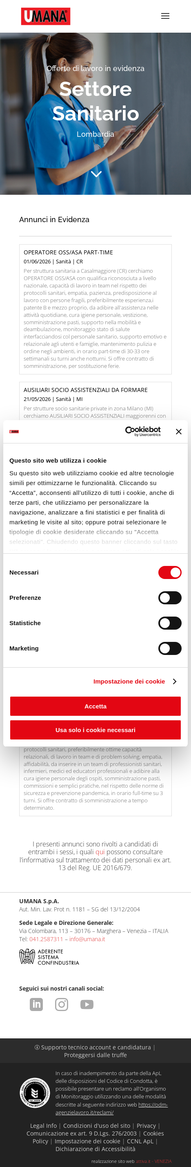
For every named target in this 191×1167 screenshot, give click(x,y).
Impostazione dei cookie (129, 681)
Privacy (146, 1125)
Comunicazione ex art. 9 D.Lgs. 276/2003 (82, 1133)
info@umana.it (87, 939)
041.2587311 (46, 939)
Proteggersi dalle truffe (95, 1055)
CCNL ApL (140, 1141)
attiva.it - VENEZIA (154, 1161)
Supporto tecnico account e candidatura (94, 1047)
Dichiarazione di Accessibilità (95, 1149)
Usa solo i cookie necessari (95, 729)
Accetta (95, 706)
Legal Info (43, 1125)
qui (100, 851)
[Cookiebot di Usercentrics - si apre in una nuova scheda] (125, 431)
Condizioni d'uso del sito (96, 1125)
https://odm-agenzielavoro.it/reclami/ (112, 1108)
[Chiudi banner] (179, 431)
